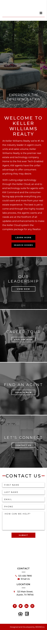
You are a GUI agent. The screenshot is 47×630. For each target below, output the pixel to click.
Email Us (24, 579)
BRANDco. (40, 627)
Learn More (23, 237)
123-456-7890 (23, 576)
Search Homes (23, 245)
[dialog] (41, 12)
